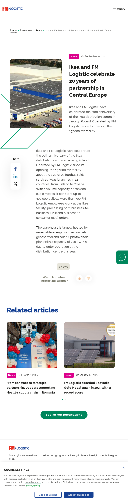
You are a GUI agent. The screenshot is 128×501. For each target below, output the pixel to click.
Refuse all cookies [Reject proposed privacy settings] (126, 468)
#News (63, 266)
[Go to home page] (12, 9)
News (39, 30)
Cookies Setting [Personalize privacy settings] (48, 495)
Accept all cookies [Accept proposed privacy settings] (78, 495)
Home (13, 30)
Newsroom (26, 30)
